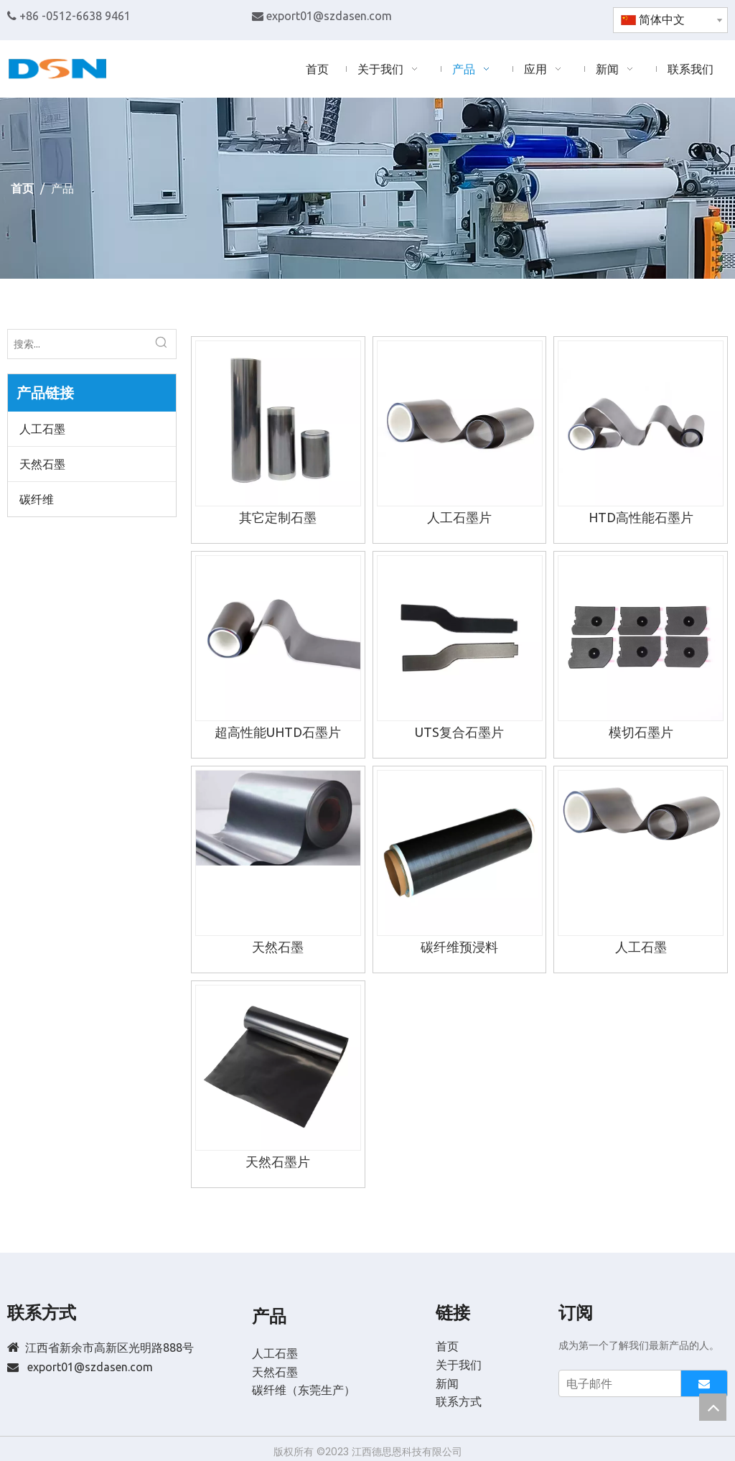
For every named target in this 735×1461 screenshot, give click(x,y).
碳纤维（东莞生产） (303, 1389)
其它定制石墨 (278, 517)
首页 (447, 1346)
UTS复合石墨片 (459, 732)
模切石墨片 (641, 732)
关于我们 (459, 1364)
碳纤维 (36, 499)
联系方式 (459, 1401)
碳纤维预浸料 (459, 947)
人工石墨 (42, 428)
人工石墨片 (459, 517)
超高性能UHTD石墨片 (278, 732)
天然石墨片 (277, 1161)
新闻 (447, 1383)
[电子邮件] (616, 1383)
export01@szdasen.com (329, 15)
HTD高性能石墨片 (641, 517)
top (712, 1407)
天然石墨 (42, 464)
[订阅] (704, 1383)
